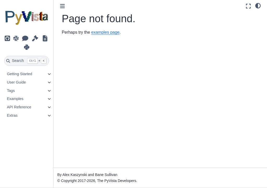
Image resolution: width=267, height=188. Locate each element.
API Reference (19, 107)
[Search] (26, 61)
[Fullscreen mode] (248, 6)
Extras (12, 115)
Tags (11, 91)
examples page (105, 32)
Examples (15, 99)
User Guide (16, 82)
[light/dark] (258, 5)
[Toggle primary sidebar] (62, 6)
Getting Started (19, 74)
